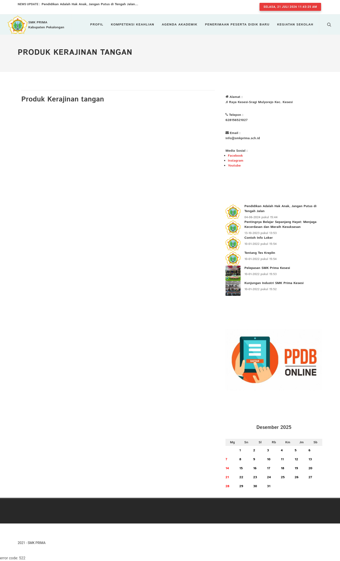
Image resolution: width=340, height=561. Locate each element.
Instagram (235, 160)
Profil (96, 24)
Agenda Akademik (179, 24)
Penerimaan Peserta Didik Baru (237, 24)
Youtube (234, 165)
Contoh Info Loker (258, 237)
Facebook (235, 155)
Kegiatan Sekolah (295, 24)
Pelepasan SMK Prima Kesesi (267, 268)
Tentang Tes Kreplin (259, 253)
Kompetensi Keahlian (132, 24)
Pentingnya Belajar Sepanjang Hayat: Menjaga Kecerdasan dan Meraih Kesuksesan (280, 224)
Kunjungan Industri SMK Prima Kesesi (274, 283)
